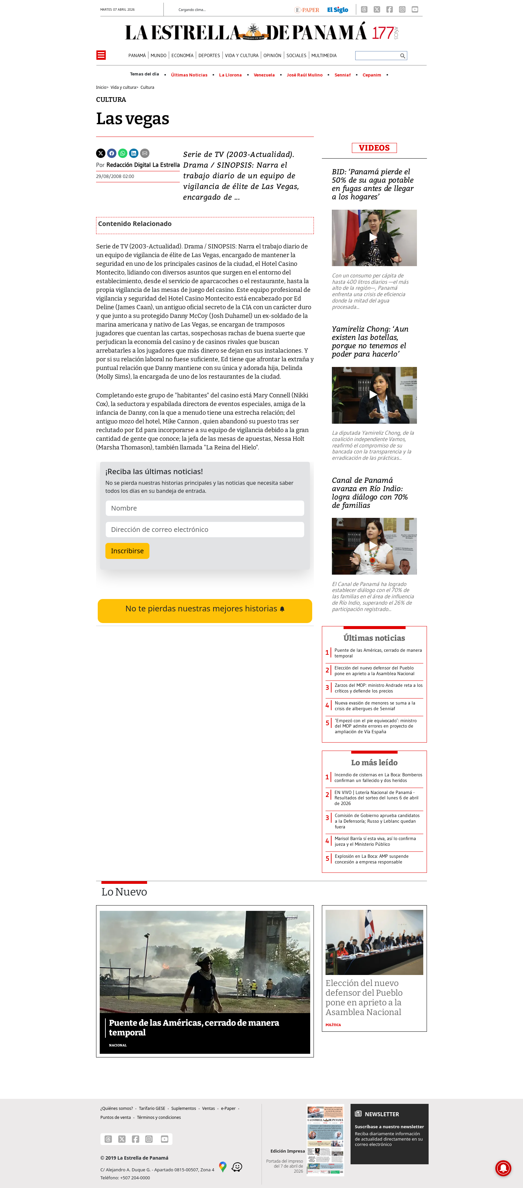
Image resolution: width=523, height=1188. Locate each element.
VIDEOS (374, 148)
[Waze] (236, 1166)
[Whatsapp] (122, 152)
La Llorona (230, 75)
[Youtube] (415, 9)
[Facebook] (389, 9)
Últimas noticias (375, 638)
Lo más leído (374, 762)
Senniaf (343, 75)
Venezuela (264, 75)
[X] (377, 9)
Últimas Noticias (189, 75)
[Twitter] (100, 152)
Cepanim (372, 75)
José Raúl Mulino (305, 75)
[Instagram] (402, 9)
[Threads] (364, 9)
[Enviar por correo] (144, 152)
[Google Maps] (222, 1166)
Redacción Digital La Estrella (143, 165)
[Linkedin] (133, 152)
